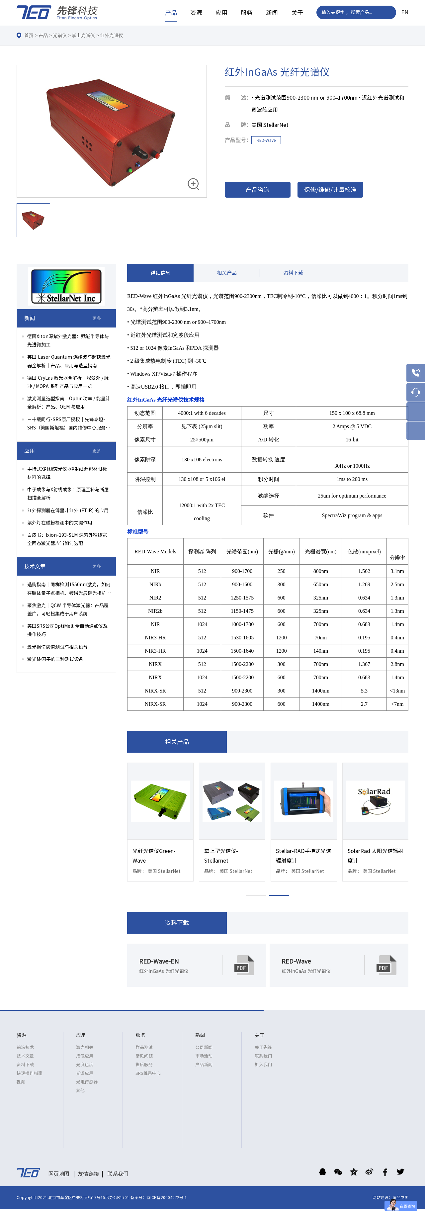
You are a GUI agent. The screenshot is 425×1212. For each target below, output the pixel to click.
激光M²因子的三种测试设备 (55, 659)
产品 (171, 13)
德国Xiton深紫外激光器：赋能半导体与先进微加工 (68, 340)
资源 (196, 13)
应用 (221, 13)
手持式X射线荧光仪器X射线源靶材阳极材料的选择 (67, 473)
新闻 (272, 13)
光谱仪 (60, 35)
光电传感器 (87, 1085)
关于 (297, 13)
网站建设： (382, 1200)
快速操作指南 (29, 1076)
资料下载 (293, 274)
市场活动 (203, 1059)
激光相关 (84, 1050)
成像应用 (84, 1059)
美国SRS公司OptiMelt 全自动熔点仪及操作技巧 (67, 630)
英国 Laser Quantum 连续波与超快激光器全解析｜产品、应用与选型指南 (69, 361)
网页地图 (58, 1176)
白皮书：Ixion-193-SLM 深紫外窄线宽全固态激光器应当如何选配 (67, 539)
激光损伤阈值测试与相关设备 (57, 647)
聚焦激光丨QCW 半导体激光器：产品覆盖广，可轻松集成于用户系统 (68, 609)
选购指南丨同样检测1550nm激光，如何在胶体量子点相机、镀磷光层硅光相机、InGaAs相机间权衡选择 (69, 589)
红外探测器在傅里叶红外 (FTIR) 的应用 (68, 510)
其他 (80, 1093)
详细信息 (160, 274)
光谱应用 (84, 1076)
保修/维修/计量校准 (330, 190)
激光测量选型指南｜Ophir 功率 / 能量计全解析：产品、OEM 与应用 (68, 402)
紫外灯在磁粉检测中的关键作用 (59, 522)
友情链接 (88, 1176)
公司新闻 (203, 1050)
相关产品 (226, 274)
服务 (247, 13)
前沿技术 (25, 1050)
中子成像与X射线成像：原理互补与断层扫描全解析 (68, 493)
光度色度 (84, 1068)
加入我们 (263, 1068)
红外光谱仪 (111, 35)
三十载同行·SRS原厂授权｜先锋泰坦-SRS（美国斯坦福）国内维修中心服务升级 (68, 424)
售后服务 (144, 1068)
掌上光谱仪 (83, 35)
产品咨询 (258, 190)
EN (404, 12)
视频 (21, 1085)
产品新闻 (203, 1068)
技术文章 (25, 1059)
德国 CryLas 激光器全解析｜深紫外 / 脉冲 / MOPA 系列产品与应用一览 (68, 382)
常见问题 (144, 1059)
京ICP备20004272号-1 (166, 1200)
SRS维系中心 (148, 1076)
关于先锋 (263, 1050)
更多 (96, 318)
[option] (112, 131)
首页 (29, 35)
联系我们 (263, 1059)
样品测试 (144, 1050)
